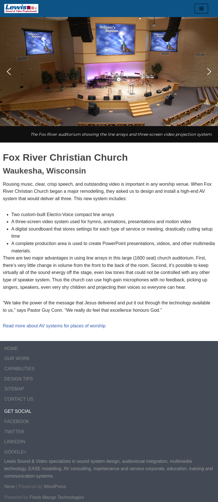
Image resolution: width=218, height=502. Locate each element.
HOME (11, 348)
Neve (9, 486)
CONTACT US (18, 399)
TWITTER (14, 431)
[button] (8, 71)
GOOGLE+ (15, 451)
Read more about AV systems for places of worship (54, 325)
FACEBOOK (16, 421)
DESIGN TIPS (18, 378)
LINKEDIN (14, 441)
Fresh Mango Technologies (57, 497)
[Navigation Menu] (201, 8)
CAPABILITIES (19, 368)
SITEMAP (14, 388)
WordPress (55, 486)
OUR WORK (17, 358)
